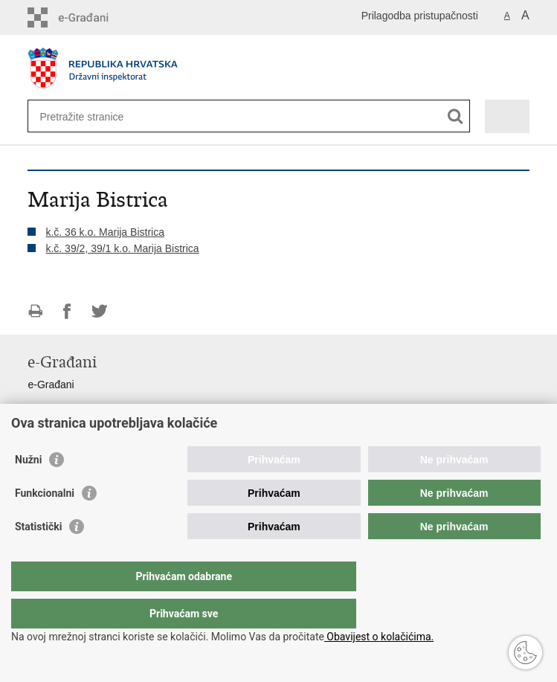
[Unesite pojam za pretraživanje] (93, 116)
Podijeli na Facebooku (67, 311)
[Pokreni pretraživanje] (455, 116)
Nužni (28, 489)
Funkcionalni (44, 523)
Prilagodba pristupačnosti (419, 16)
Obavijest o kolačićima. (379, 637)
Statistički (38, 556)
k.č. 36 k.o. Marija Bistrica (104, 232)
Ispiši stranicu (35, 311)
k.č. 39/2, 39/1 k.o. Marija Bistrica (122, 248)
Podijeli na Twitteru (99, 311)
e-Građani (51, 384)
